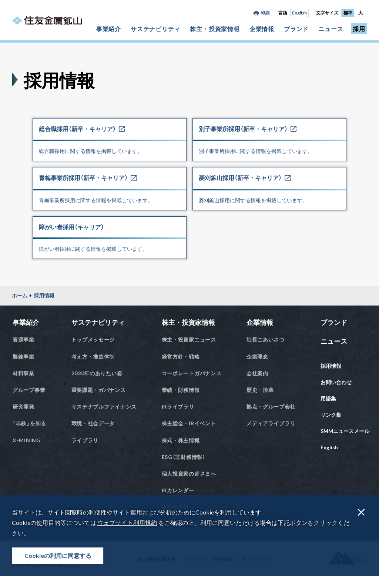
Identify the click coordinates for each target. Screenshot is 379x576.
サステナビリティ (155, 28)
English (299, 13)
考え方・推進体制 (93, 356)
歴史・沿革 (260, 390)
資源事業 (23, 339)
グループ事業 (29, 390)
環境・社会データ (93, 423)
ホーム (19, 295)
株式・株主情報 (181, 440)
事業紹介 (108, 28)
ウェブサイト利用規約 (127, 522)
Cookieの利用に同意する (57, 555)
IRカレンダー (178, 490)
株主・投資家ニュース (189, 339)
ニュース (330, 28)
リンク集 (331, 415)
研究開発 (23, 406)
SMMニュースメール (345, 431)
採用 (359, 28)
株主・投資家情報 (214, 28)
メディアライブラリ (270, 423)
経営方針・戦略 (181, 356)
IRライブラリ (178, 406)
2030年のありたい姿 (97, 373)
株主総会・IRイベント (189, 423)
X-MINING (27, 440)
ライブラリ (85, 440)
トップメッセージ (93, 339)
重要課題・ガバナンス (98, 390)
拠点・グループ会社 (270, 406)
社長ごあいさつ (265, 339)
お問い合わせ (336, 382)
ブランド (296, 28)
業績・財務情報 (181, 390)
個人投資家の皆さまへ (189, 473)
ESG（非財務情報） (183, 457)
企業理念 (257, 356)
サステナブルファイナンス (104, 406)
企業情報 (261, 28)
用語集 (328, 398)
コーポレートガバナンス (192, 373)
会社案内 (257, 373)
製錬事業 (23, 356)
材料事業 (23, 373)
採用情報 (44, 295)
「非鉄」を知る (29, 423)
